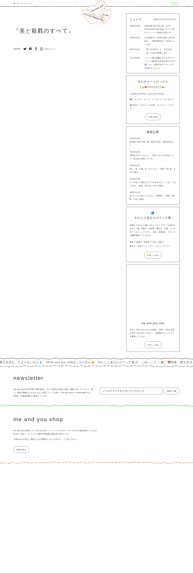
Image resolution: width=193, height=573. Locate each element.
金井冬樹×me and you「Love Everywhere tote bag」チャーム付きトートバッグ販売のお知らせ (159, 29)
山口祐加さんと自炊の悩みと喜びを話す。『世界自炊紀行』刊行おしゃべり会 (159, 41)
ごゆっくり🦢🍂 (154, 362)
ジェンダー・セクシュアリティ (157, 246)
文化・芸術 (157, 242)
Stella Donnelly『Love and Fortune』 (149, 94)
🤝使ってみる (153, 255)
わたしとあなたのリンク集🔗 (120, 362)
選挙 (131, 242)
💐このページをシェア (22, 3)
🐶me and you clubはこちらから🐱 (72, 362)
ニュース (136, 19)
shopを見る (21, 450)
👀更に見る (153, 117)
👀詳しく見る (153, 345)
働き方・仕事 (135, 246)
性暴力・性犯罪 (143, 242)
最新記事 (153, 132)
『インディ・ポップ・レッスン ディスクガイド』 (154, 99)
